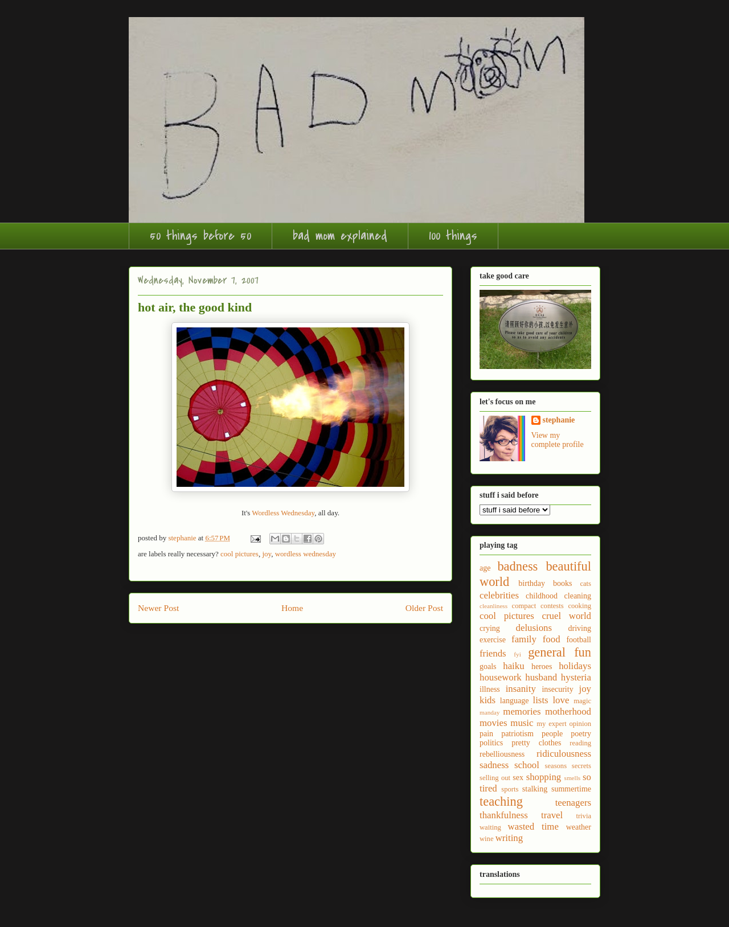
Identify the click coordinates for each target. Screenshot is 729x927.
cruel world (566, 615)
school (526, 765)
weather (578, 827)
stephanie (559, 420)
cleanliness (493, 605)
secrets (581, 766)
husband (541, 677)
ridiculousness (563, 753)
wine (486, 839)
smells (572, 777)
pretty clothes (536, 743)
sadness (494, 765)
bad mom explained (340, 236)
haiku (513, 666)
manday (489, 712)
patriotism (517, 733)
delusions (534, 627)
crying (490, 628)
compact (524, 606)
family (523, 639)
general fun (559, 652)
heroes (541, 666)
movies (493, 722)
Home (292, 608)
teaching (501, 801)
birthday (531, 583)
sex (518, 777)
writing (509, 837)
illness (490, 689)
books (562, 583)
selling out (495, 778)
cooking (579, 606)
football (578, 639)
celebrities (499, 595)
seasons (556, 766)
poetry (581, 733)
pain (486, 733)
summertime (571, 789)
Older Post (424, 608)
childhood (542, 596)
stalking (534, 789)
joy (266, 553)
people (552, 733)
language (514, 700)
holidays (575, 666)
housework (501, 677)
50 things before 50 (200, 236)
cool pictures (239, 553)
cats (585, 584)
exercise (493, 639)
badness (517, 566)
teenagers (573, 802)
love (560, 700)
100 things (453, 236)
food (551, 639)
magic (582, 701)
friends (493, 653)
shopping (544, 777)
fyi (517, 654)
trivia (583, 816)
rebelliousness (502, 754)
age (485, 568)
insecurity (557, 689)
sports (509, 789)
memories (521, 711)
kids (487, 700)
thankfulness (504, 815)
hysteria (576, 677)
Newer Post (158, 608)
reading (580, 743)
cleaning (577, 596)
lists (540, 700)
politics (491, 743)
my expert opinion (563, 724)
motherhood (568, 711)
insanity (521, 688)
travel (552, 815)
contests (552, 606)
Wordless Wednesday (283, 512)
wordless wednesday (305, 553)
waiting (490, 827)
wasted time (533, 826)
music (521, 722)
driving (579, 628)
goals (488, 666)
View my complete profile (557, 440)
